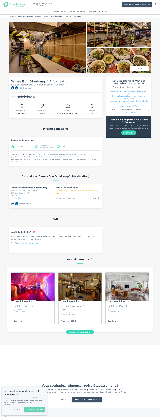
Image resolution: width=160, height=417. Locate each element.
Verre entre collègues (77, 11)
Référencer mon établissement (137, 4)
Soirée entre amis (60, 11)
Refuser (17, 409)
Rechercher (128, 133)
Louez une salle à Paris (129, 106)
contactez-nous (129, 112)
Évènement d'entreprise (97, 11)
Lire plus (15, 162)
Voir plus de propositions (80, 332)
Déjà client (63, 400)
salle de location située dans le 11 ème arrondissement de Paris (61, 157)
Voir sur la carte (17, 198)
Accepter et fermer (34, 409)
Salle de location (18, 190)
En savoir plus (9, 404)
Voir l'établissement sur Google (24, 243)
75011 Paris (15, 195)
